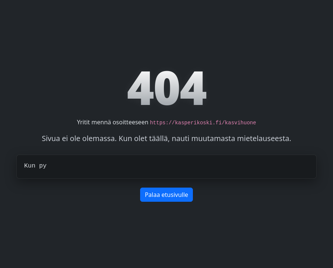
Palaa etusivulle (166, 195)
